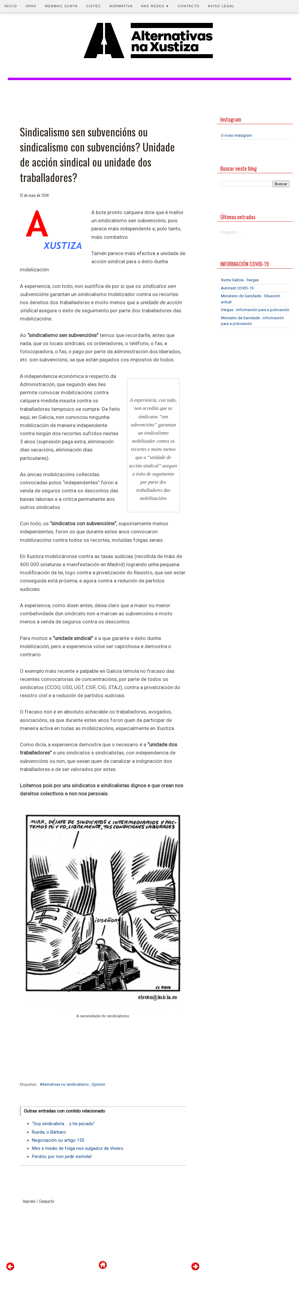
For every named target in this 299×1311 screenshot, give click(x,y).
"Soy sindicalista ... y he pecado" (63, 1123)
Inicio (10, 6)
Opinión (98, 1084)
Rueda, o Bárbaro (49, 1132)
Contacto (189, 6)
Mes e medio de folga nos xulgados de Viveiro (77, 1148)
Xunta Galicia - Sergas (240, 280)
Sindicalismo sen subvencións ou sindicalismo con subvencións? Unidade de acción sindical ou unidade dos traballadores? (97, 154)
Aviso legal (221, 6)
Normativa (121, 6)
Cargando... (230, 232)
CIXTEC (93, 6)
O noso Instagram (236, 135)
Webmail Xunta (61, 6)
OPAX (31, 6)
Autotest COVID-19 (237, 288)
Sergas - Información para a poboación (255, 309)
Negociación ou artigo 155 (58, 1140)
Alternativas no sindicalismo (65, 1084)
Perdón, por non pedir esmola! (62, 1156)
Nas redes (155, 6)
